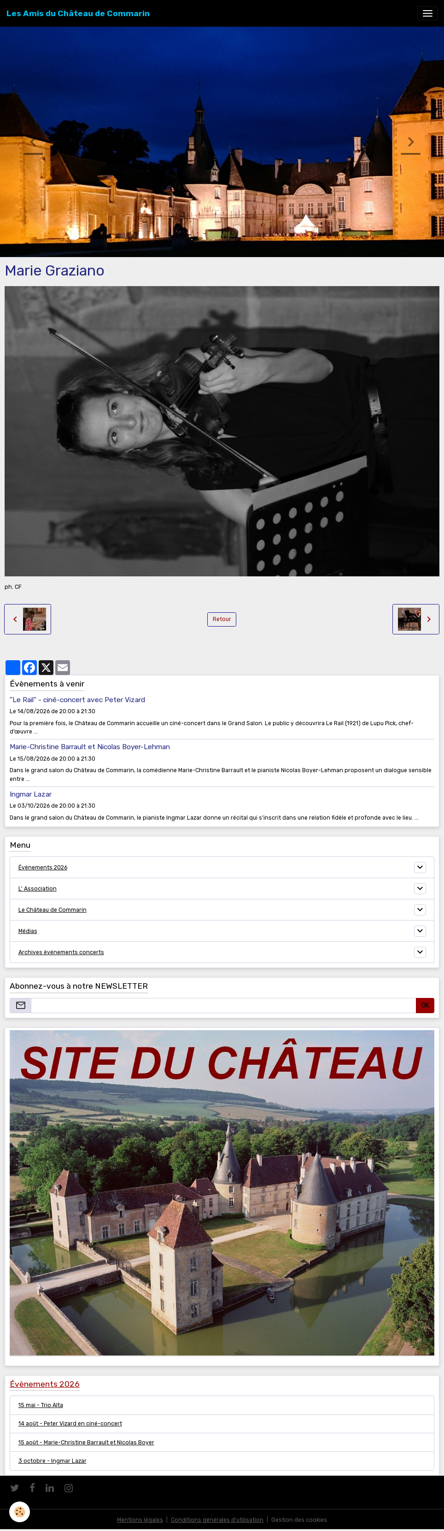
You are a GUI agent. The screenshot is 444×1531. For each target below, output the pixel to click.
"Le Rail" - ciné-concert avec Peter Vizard (77, 700)
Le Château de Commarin (52, 910)
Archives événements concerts (61, 952)
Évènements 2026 (42, 867)
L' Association (37, 889)
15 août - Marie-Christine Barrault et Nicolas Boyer (86, 1442)
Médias (27, 931)
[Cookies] (19, 1512)
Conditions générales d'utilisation (217, 1520)
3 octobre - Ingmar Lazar (52, 1461)
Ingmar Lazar (31, 794)
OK (425, 1005)
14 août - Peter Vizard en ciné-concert (70, 1423)
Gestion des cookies (299, 1520)
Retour (222, 619)
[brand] (78, 13)
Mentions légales (140, 1520)
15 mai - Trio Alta (40, 1405)
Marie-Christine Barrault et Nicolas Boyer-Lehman (90, 747)
